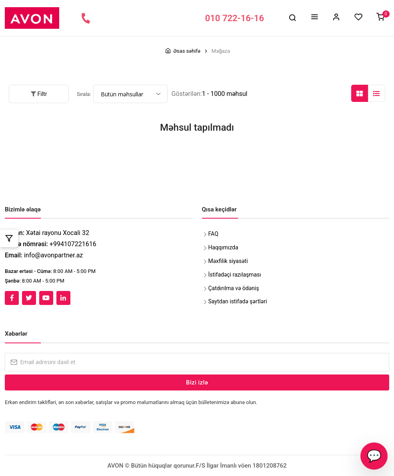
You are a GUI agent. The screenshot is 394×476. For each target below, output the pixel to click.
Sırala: (84, 94)
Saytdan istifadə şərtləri (237, 301)
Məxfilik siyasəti (228, 261)
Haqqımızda (223, 247)
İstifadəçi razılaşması (234, 274)
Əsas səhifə (186, 51)
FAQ (213, 234)
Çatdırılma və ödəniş (233, 288)
